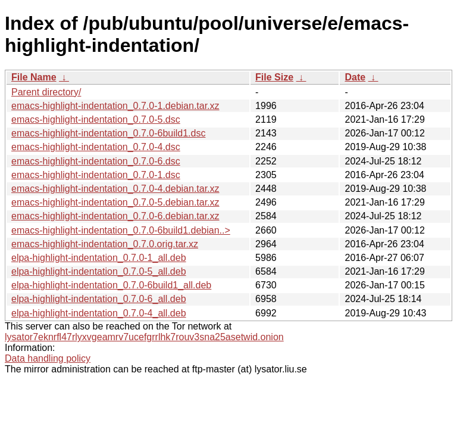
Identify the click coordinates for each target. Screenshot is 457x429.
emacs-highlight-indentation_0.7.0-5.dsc (95, 119)
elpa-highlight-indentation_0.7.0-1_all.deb (98, 258)
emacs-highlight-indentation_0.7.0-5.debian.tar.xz (115, 202)
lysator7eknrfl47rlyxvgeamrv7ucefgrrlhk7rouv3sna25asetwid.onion (144, 337)
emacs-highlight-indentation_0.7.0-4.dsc (95, 147)
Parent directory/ (46, 92)
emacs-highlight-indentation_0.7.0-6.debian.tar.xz (115, 216)
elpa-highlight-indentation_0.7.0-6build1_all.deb (111, 285)
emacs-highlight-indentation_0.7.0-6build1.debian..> (120, 230)
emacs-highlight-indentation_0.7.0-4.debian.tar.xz (115, 189)
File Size (274, 77)
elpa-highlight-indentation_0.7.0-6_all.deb (98, 299)
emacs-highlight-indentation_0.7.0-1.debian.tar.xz (115, 106)
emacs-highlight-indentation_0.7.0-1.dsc (95, 175)
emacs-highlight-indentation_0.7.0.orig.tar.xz (104, 244)
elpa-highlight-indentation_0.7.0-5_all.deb (98, 271)
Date (355, 77)
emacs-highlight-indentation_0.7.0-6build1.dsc (108, 133)
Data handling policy (47, 358)
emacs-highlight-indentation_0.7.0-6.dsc (95, 161)
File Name (34, 77)
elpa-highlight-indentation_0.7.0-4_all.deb (98, 313)
